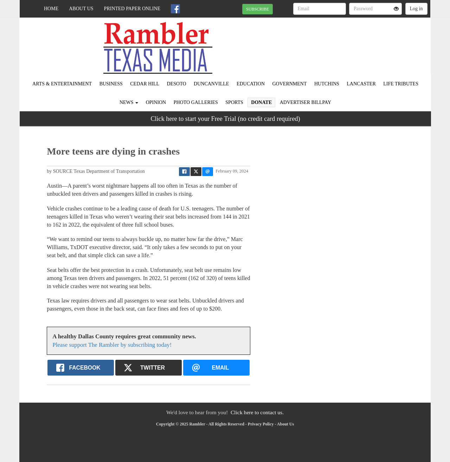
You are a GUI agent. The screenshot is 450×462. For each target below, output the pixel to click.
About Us (81, 8)
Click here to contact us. (257, 412)
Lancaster (361, 83)
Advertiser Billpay (305, 102)
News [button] (129, 102)
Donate (261, 102)
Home (51, 8)
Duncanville (211, 83)
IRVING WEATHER (366, 42)
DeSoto (176, 83)
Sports (234, 102)
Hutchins (326, 83)
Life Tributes (400, 83)
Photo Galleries (196, 102)
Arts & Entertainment (62, 83)
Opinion (156, 102)
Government (289, 83)
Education (251, 83)
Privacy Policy (261, 424)
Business (111, 83)
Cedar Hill (144, 83)
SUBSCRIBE (257, 9)
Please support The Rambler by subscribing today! (112, 344)
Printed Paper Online (132, 8)
